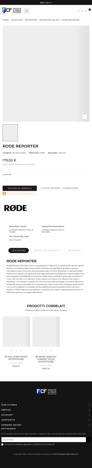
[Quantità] (6, 179)
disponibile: (53, 153)
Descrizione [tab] (18, 250)
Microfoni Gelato (19, 153)
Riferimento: (34, 153)
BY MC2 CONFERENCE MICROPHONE (16, 358)
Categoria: (7, 153)
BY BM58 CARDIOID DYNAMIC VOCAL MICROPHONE (46, 359)
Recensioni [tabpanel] (74, 250)
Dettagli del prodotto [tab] (46, 250)
